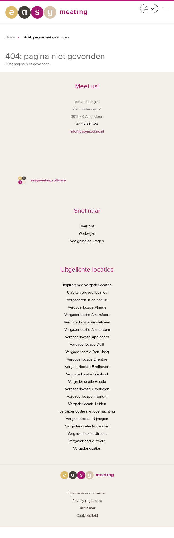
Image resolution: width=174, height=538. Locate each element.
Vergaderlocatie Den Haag (87, 352)
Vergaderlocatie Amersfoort (87, 315)
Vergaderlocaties (87, 448)
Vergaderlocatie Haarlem (87, 396)
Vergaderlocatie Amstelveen (87, 322)
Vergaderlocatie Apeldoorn (87, 337)
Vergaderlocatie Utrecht (87, 433)
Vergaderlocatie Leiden (87, 404)
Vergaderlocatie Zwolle (87, 441)
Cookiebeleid (87, 515)
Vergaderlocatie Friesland (87, 374)
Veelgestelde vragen (87, 241)
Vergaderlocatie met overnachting (87, 411)
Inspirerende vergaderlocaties (87, 285)
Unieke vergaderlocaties (87, 292)
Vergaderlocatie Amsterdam (87, 329)
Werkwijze (87, 233)
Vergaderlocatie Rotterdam (87, 426)
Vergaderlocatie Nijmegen (87, 418)
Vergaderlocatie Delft (87, 344)
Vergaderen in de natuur (87, 300)
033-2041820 (87, 124)
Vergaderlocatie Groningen (87, 389)
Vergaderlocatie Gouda (87, 381)
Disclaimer (87, 508)
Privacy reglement (87, 500)
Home (10, 37)
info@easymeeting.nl (87, 131)
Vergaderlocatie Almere (87, 307)
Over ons (87, 226)
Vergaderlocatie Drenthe (87, 359)
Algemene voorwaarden (87, 493)
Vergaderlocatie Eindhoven (87, 367)
